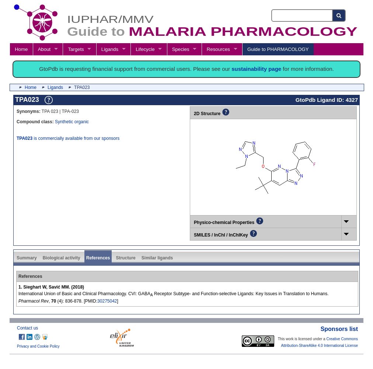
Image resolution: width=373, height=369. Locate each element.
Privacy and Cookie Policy (38, 346)
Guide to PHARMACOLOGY (277, 49)
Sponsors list (339, 329)
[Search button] (339, 15)
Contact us (27, 328)
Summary (27, 258)
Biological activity (61, 258)
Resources (218, 49)
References (98, 258)
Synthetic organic (72, 121)
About (44, 49)
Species (180, 49)
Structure (125, 258)
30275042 (107, 301)
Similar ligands (157, 258)
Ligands (109, 49)
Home (21, 49)
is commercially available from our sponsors (68, 138)
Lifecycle (145, 49)
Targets (76, 49)
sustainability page (256, 69)
